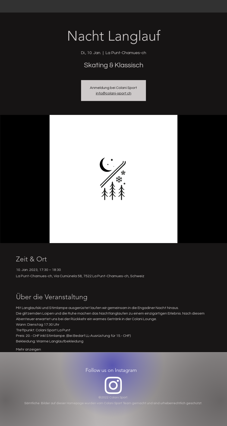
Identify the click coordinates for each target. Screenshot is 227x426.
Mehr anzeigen (28, 349)
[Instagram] (113, 385)
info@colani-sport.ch (113, 93)
